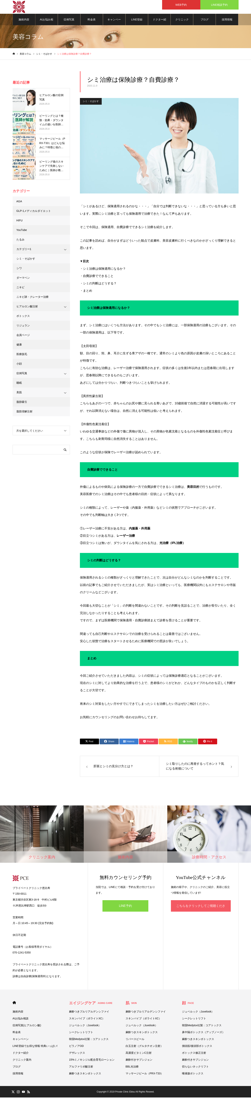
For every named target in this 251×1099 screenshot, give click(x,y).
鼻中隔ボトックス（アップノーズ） (203, 1033)
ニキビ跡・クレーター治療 (32, 298)
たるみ (20, 241)
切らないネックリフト (195, 1068)
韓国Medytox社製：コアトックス (89, 1040)
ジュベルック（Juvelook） (85, 1026)
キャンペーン (114, 23)
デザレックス (77, 1054)
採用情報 (227, 21)
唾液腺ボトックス (192, 1074)
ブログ (205, 21)
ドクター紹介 (159, 23)
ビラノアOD (76, 1047)
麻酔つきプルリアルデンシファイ (89, 1013)
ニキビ (20, 288)
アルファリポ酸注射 (81, 1068)
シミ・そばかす (91, 103)
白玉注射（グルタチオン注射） (144, 1047)
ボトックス (23, 317)
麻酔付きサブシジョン (139, 1061)
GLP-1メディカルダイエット (33, 212)
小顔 (19, 365)
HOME (14, 1004)
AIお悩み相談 (46, 23)
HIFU (19, 221)
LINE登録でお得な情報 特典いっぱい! (137, 23)
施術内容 (24, 21)
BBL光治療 (132, 1068)
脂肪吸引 (21, 403)
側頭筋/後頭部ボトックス (197, 1047)
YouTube (21, 231)
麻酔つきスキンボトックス (85, 1074)
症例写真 (21, 374)
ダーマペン (23, 279)
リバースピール (135, 1040)
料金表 (92, 21)
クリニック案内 (182, 23)
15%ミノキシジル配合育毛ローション (92, 1061)
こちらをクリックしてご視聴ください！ (200, 909)
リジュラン (23, 327)
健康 (19, 346)
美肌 (19, 393)
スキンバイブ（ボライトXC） (87, 1019)
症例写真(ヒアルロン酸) (69, 23)
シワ (19, 269)
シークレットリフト (81, 1033)
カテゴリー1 (23, 250)
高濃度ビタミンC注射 (139, 1054)
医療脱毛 (21, 355)
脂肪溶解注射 (24, 412)
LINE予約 (125, 907)
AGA (19, 202)
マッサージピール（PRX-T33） (144, 1074)
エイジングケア (90, 1004)
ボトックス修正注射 (194, 1054)
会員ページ (23, 336)
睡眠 (19, 384)
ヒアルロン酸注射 (27, 307)
